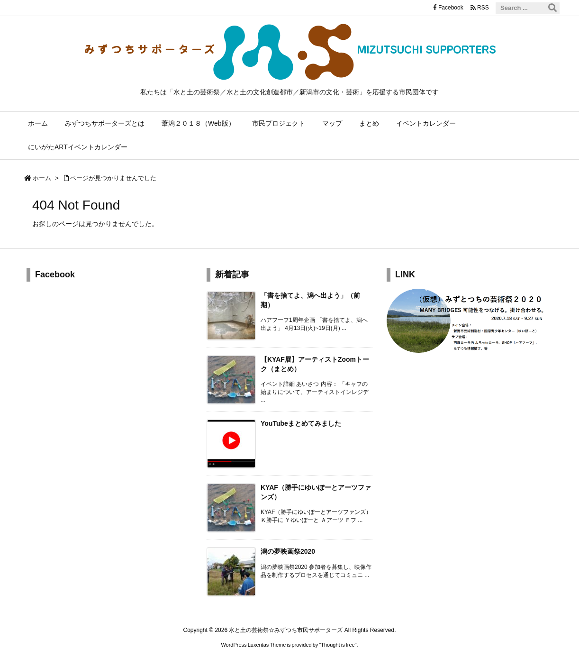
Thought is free (337, 645)
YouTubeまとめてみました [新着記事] (301, 423)
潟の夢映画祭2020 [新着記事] (288, 551)
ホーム (42, 178)
